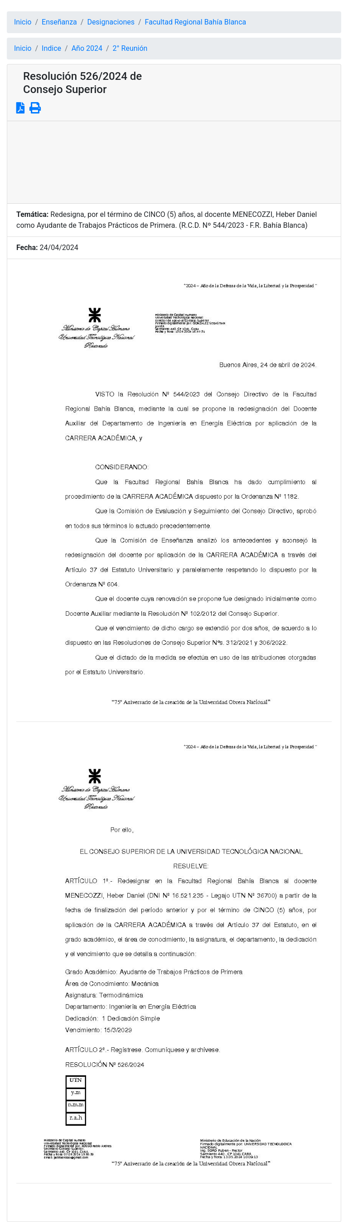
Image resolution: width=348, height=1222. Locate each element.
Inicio (22, 22)
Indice (51, 48)
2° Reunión (130, 48)
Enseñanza (59, 22)
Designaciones (111, 22)
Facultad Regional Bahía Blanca (195, 22)
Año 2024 (87, 48)
